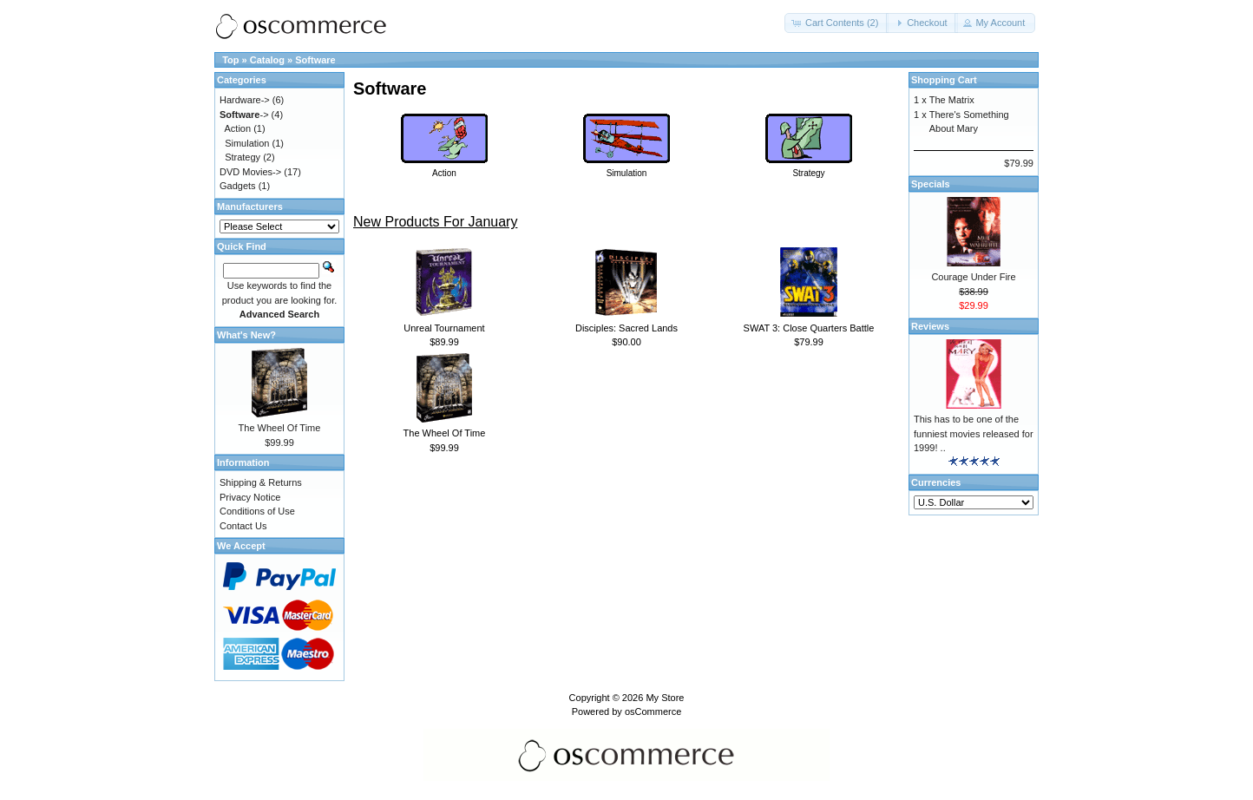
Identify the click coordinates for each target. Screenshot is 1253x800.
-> (244, 114)
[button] (836, 23)
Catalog (267, 60)
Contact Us (243, 526)
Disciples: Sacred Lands (626, 328)
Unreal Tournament (443, 328)
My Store (665, 697)
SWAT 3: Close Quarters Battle (809, 328)
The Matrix (951, 100)
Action (238, 128)
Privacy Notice (250, 497)
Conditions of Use (257, 511)
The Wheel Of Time (444, 433)
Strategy (242, 157)
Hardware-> (245, 100)
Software (315, 60)
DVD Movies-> (250, 172)
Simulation (247, 143)
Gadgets (238, 185)
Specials (930, 184)
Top (230, 60)
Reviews (930, 326)
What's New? (246, 335)
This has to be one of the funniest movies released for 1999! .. (973, 433)
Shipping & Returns (261, 482)
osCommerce (653, 711)
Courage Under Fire (973, 277)
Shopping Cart (944, 80)
